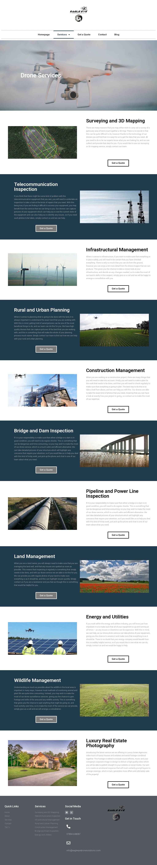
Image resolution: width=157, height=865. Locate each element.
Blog (116, 34)
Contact (102, 34)
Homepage (44, 34)
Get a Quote (84, 34)
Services (63, 34)
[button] (118, 163)
